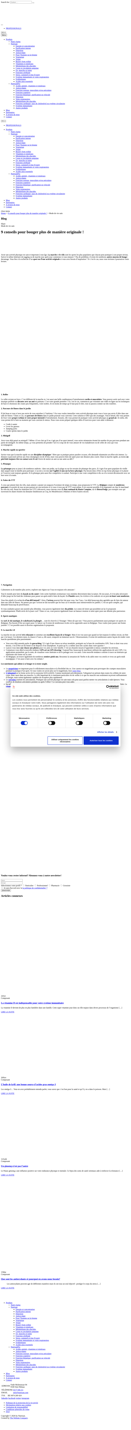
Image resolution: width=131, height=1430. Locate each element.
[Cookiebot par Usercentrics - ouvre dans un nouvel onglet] (108, 687)
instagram (25, 1398)
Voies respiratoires (23, 99)
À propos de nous (13, 115)
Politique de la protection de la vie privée (22, 1403)
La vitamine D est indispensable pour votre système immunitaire (32, 1003)
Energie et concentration (25, 46)
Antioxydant (20, 53)
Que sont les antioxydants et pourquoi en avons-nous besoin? (30, 1279)
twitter (18, 1398)
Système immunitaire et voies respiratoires (32, 77)
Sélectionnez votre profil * (11, 886)
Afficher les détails (105, 732)
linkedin (4, 1398)
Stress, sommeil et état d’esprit (28, 75)
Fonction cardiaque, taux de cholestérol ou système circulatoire (40, 104)
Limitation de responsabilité (17, 1407)
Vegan (18, 59)
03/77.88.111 (18, 1390)
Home (3, 213)
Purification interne (23, 48)
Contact (9, 117)
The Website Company (19, 1418)
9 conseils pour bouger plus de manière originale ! (27, 213)
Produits (9, 39)
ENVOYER (6, 890)
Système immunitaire (24, 106)
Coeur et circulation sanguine (27, 68)
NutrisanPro (15, 84)
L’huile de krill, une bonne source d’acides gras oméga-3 (28, 1084)
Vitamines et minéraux (24, 64)
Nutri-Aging (15, 42)
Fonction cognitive (23, 92)
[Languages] (3, 32)
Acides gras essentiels (24, 81)
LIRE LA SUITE (7, 1012)
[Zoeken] (33, 2)
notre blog (76, 671)
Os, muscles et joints (24, 70)
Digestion (19, 50)
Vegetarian (20, 57)
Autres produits (22, 108)
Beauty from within (23, 61)
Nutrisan (14, 44)
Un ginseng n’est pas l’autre (14, 1166)
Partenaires (10, 112)
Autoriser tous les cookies (101, 740)
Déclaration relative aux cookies (18, 1405)
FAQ (8, 1412)
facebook (11, 1398)
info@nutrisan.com (20, 1393)
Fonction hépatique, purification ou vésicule (33, 95)
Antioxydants (21, 88)
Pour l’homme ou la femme (26, 55)
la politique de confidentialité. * (35, 888)
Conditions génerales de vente (17, 1409)
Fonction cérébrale (23, 73)
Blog (8, 110)
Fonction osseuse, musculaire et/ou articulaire (33, 90)
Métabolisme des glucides (26, 66)
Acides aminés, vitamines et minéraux (30, 86)
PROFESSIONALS (13, 28)
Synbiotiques (21, 79)
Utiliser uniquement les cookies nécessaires (65, 740)
